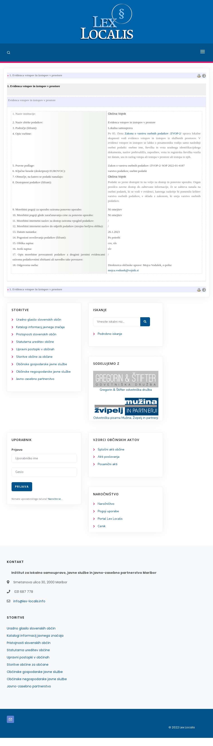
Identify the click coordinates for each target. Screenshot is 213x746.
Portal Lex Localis (110, 526)
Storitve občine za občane (34, 359)
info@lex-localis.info (29, 609)
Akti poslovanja (109, 464)
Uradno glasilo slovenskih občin (39, 321)
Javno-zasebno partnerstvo (35, 381)
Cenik (102, 534)
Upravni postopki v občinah (35, 351)
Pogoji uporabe (108, 519)
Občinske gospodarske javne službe (42, 367)
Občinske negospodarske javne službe (43, 374)
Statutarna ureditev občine (35, 344)
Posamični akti (108, 472)
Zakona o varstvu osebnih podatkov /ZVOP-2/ (153, 134)
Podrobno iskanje (110, 336)
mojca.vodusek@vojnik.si (123, 272)
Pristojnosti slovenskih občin (36, 336)
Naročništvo (106, 512)
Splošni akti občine (111, 457)
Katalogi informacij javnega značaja (41, 329)
